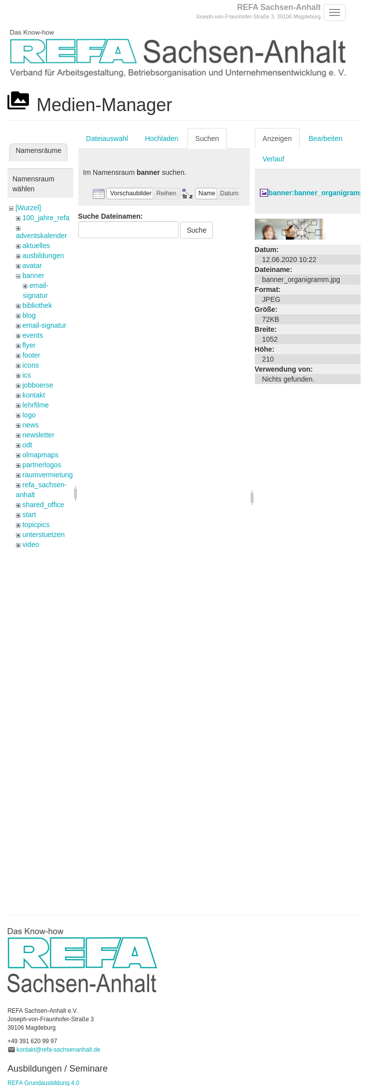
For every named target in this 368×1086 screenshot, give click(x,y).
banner (33, 275)
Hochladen (162, 138)
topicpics (35, 525)
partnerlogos (41, 465)
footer (31, 355)
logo (28, 415)
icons (30, 365)
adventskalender (41, 236)
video (30, 544)
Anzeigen (277, 138)
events (32, 335)
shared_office (43, 505)
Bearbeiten (326, 138)
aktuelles (36, 246)
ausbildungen (43, 256)
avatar (32, 266)
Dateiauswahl (107, 138)
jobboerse (37, 385)
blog (28, 315)
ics (26, 375)
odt (27, 445)
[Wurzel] (28, 208)
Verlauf (274, 159)
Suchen (207, 138)
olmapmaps (40, 455)
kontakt (33, 395)
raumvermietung (47, 475)
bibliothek (37, 305)
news (30, 425)
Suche (196, 230)
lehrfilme (35, 405)
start (29, 515)
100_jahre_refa (45, 218)
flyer (28, 345)
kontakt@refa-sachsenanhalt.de (58, 1049)
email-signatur (44, 325)
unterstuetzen (43, 535)
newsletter (38, 435)
